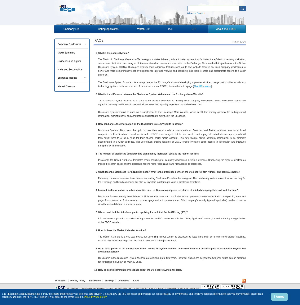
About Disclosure (202, 86)
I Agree (279, 296)
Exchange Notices (72, 77)
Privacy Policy (77, 281)
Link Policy (95, 281)
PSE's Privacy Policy (95, 296)
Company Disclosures (72, 44)
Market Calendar (72, 86)
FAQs (136, 281)
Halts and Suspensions (72, 69)
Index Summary (72, 52)
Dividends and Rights (72, 61)
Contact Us (123, 281)
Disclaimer (60, 281)
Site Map (109, 281)
